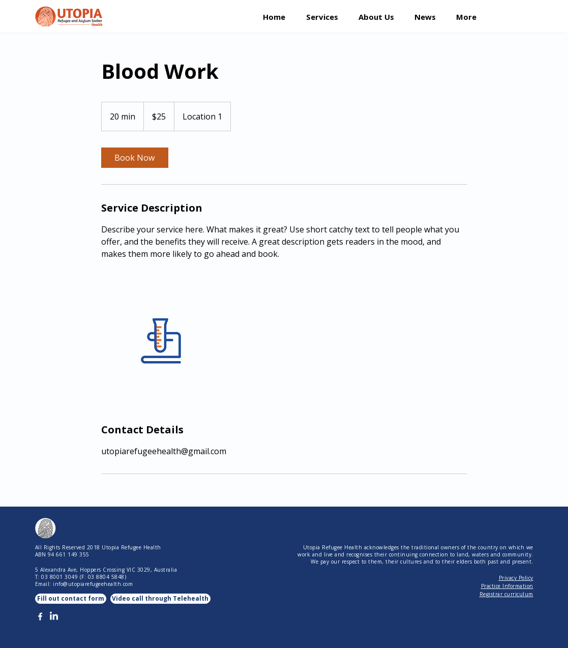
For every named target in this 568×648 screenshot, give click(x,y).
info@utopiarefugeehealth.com (93, 583)
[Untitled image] (160, 341)
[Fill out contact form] (70, 599)
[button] (324, 16)
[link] (134, 158)
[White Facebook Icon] (40, 616)
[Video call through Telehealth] (160, 599)
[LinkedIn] (54, 616)
